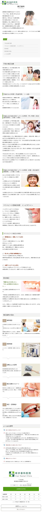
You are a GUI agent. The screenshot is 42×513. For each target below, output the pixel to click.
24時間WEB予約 (21, 489)
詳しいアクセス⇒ (21, 509)
